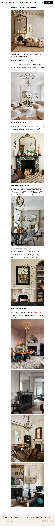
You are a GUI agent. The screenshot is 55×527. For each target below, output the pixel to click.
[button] (48, 2)
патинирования (37, 313)
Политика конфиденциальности (8, 522)
